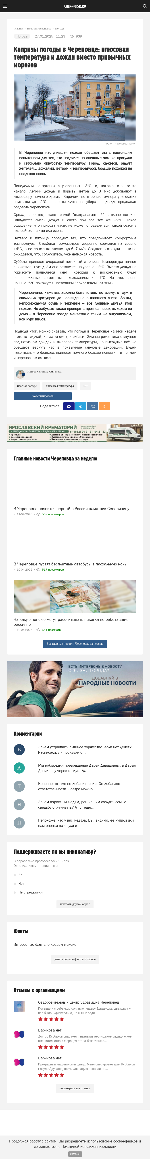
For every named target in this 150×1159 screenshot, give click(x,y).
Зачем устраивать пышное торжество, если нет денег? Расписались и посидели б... (84, 750)
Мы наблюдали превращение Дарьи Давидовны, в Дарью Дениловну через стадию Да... (87, 768)
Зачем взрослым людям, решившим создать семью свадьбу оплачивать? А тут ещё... (82, 805)
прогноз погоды (27, 385)
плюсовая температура (60, 385)
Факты (21, 931)
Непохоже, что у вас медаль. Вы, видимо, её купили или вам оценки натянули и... (86, 823)
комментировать (43, 396)
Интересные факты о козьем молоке (45, 944)
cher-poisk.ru (75, 6)
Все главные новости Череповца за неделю (75, 643)
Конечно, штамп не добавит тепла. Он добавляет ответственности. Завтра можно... (80, 786)
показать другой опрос (75, 904)
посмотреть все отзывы (75, 1088)
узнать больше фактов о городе (75, 959)
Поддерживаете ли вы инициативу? (55, 852)
